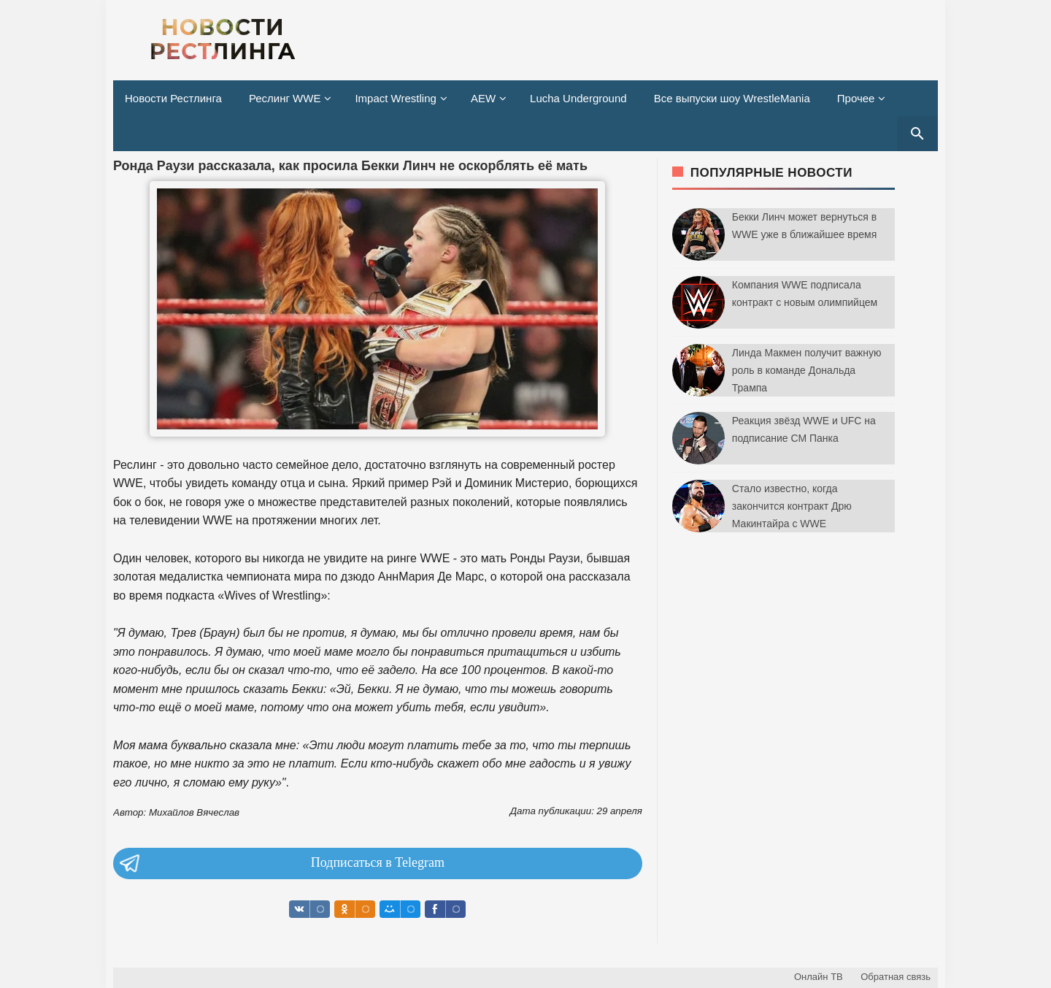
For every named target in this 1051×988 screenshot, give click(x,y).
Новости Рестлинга (173, 98)
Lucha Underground (578, 98)
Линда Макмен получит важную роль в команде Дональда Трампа (807, 370)
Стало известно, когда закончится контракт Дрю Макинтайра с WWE (792, 506)
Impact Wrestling (395, 98)
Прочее (856, 98)
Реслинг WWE (285, 98)
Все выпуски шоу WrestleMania (732, 98)
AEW (483, 98)
